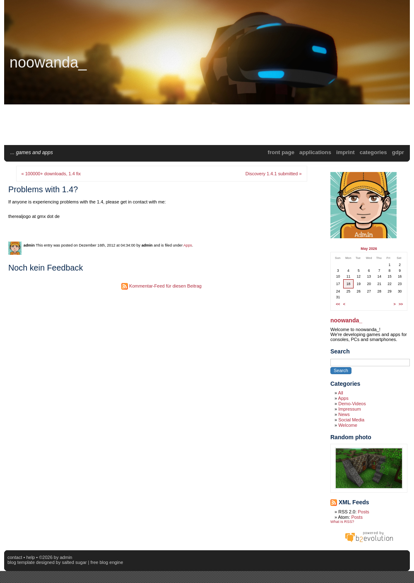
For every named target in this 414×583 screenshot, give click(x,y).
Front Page (281, 152)
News (344, 414)
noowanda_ (48, 62)
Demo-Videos (352, 403)
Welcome (347, 425)
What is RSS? (342, 522)
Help (30, 557)
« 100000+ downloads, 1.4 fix (51, 173)
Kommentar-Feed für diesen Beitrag (161, 285)
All (340, 392)
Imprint (345, 152)
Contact (14, 557)
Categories (373, 152)
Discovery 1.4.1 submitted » (274, 173)
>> (401, 304)
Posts (363, 511)
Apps (187, 245)
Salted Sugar (74, 562)
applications (315, 152)
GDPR (398, 152)
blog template (21, 562)
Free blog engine (106, 562)
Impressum (349, 408)
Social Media (351, 419)
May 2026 (369, 249)
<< (338, 304)
